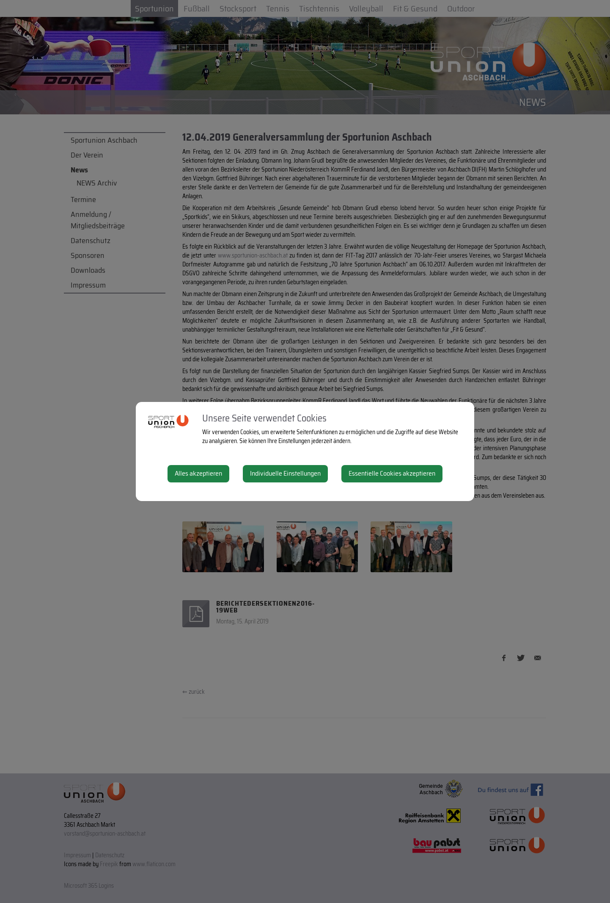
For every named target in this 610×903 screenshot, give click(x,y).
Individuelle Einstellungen (285, 473)
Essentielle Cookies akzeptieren (392, 473)
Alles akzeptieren (198, 473)
